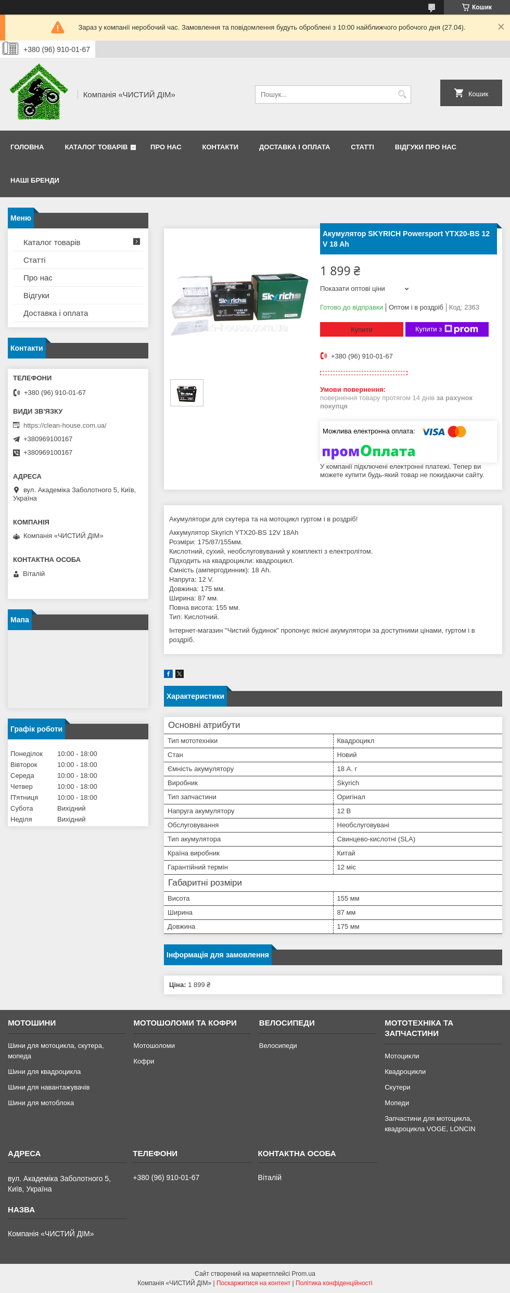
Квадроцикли (405, 1072)
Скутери (397, 1087)
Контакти (220, 147)
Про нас (165, 147)
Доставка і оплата (294, 147)
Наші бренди (34, 180)
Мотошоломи (154, 1045)
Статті (362, 147)
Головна (27, 147)
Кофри (143, 1061)
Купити (362, 330)
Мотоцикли (402, 1056)
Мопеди (397, 1103)
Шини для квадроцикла (44, 1072)
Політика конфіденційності (334, 1283)
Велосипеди (278, 1045)
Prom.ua (303, 1273)
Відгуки (36, 295)
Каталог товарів (96, 147)
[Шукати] (402, 94)
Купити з (446, 329)
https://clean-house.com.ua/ (65, 425)
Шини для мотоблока (41, 1103)
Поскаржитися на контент (253, 1283)
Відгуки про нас (425, 147)
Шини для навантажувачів (49, 1087)
